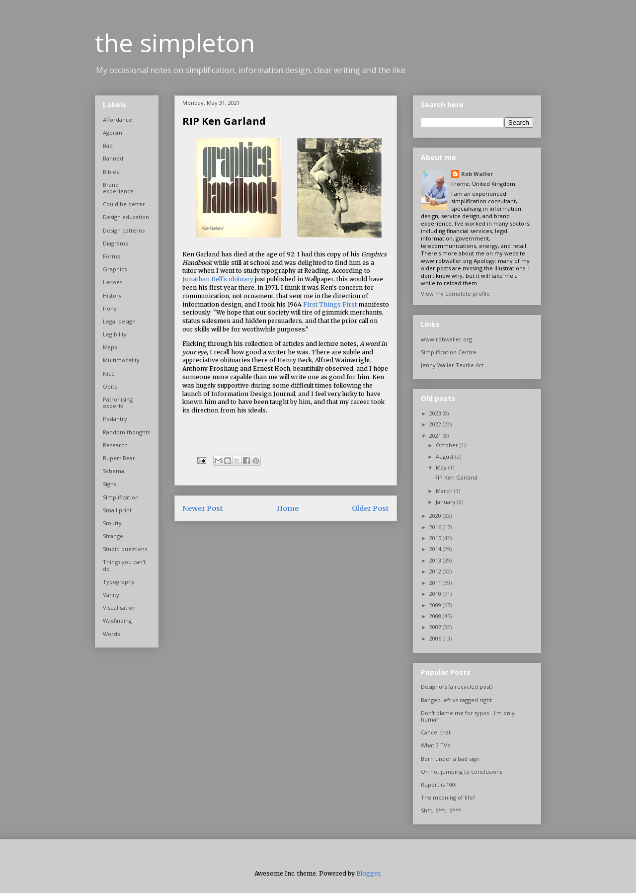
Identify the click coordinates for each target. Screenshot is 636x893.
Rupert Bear (119, 458)
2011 (436, 582)
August (445, 456)
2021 (436, 435)
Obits (110, 386)
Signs (109, 483)
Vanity (111, 594)
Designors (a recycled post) (456, 686)
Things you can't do (124, 565)
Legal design (119, 321)
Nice (109, 373)
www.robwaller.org (446, 339)
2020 (436, 515)
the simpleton (175, 43)
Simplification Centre (449, 352)
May (442, 467)
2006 (436, 638)
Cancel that (436, 732)
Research (115, 445)
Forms (111, 256)
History (112, 295)
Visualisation (119, 607)
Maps (110, 347)
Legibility (115, 334)
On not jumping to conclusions (461, 771)
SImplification (121, 497)
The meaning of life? (448, 797)
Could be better (124, 204)
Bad (108, 145)
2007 (436, 627)
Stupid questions (125, 549)
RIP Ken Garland (455, 477)
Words (111, 634)
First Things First (330, 304)
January (446, 501)
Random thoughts (126, 432)
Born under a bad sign (450, 758)
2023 (436, 413)
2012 (436, 571)
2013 (436, 560)
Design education (126, 217)
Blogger (368, 873)
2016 (436, 527)
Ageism (112, 132)
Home (288, 508)
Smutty (112, 523)
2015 (436, 538)
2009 (436, 605)
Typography (119, 581)
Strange (113, 536)
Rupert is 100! (439, 784)
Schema (113, 471)
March (445, 490)
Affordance (117, 119)
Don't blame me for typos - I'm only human (468, 716)
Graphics (115, 269)
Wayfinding (117, 620)
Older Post (370, 508)
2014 (436, 549)
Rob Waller (477, 173)
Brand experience (118, 188)
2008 (436, 616)
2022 (436, 424)
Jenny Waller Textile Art (452, 365)
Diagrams (115, 243)
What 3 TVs (435, 745)
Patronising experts (118, 402)
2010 (436, 593)
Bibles (111, 171)
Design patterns (124, 230)
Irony (110, 308)
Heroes (112, 282)
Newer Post (202, 508)
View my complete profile (455, 293)
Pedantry (115, 418)
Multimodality (121, 360)
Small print (117, 510)
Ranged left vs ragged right (456, 700)
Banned (113, 158)
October (448, 445)
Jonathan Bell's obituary (217, 279)
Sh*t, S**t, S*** (441, 810)
